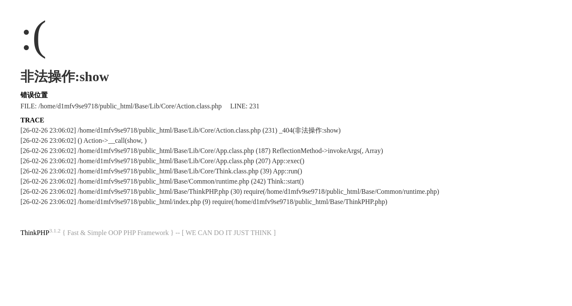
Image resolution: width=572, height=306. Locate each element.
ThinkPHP (34, 232)
